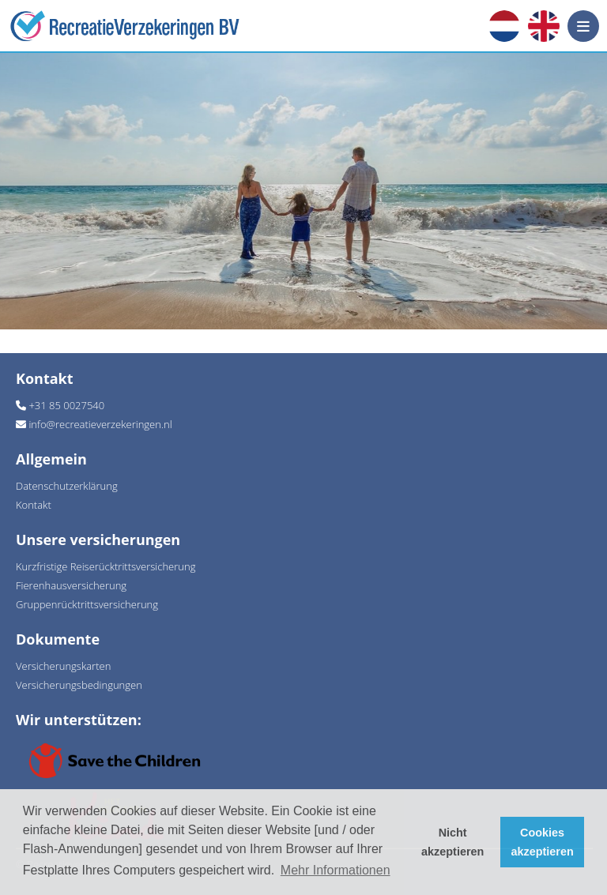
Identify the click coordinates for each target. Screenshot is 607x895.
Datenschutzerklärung (67, 486)
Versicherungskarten (63, 666)
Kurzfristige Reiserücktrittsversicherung (105, 566)
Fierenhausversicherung (71, 585)
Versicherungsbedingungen (79, 685)
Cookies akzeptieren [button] (542, 842)
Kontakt (33, 505)
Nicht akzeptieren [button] (452, 842)
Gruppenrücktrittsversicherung (87, 604)
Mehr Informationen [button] (335, 870)
